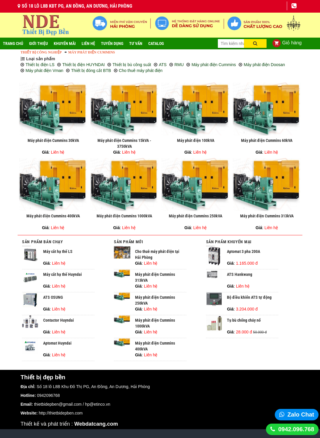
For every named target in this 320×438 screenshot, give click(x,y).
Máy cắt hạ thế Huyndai (62, 274)
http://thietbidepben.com (60, 413)
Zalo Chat (300, 414)
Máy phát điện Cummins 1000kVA (124, 216)
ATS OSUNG (53, 297)
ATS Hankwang (239, 274)
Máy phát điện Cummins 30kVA (53, 140)
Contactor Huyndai (58, 320)
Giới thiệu (38, 43)
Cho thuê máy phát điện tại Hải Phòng (157, 254)
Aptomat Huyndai (57, 343)
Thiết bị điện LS (40, 64)
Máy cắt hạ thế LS (58, 251)
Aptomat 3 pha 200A (243, 251)
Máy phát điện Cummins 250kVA (195, 216)
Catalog (156, 43)
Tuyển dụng (112, 43)
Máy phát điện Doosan (264, 64)
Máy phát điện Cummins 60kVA (266, 140)
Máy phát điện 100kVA (195, 140)
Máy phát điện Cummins (91, 52)
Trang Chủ (13, 43)
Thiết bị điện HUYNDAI (83, 64)
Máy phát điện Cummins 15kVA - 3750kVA (124, 143)
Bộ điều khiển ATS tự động (249, 297)
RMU (179, 64)
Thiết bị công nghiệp (41, 52)
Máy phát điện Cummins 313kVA (267, 216)
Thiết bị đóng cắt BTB (91, 70)
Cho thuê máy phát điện (141, 70)
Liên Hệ (88, 43)
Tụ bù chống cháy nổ (244, 320)
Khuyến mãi (65, 43)
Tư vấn (135, 43)
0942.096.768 (296, 429)
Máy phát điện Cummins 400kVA (53, 216)
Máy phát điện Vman (44, 70)
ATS (162, 64)
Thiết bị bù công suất (131, 64)
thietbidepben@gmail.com (58, 404)
